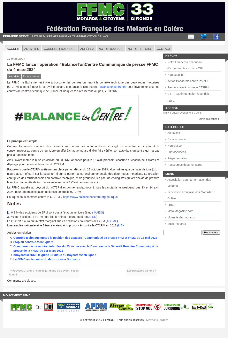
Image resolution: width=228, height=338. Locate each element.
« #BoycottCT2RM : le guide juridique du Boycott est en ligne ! (43, 272)
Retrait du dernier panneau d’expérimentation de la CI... (71, 36)
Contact (164, 48)
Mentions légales (157, 320)
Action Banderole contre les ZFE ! (188, 81)
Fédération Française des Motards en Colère (191, 195)
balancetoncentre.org (113, 86)
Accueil (13, 48)
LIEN (121, 225)
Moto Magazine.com (180, 211)
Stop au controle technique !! (33, 242)
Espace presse (31, 76)
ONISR (91, 216)
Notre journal (111, 48)
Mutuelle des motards (181, 217)
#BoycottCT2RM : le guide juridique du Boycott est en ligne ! (54, 255)
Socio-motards (176, 223)
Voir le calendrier (209, 119)
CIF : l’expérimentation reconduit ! (188, 93)
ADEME (112, 221)
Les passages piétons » (141, 270)
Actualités (13, 76)
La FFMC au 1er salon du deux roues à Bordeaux (46, 259)
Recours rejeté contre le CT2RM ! (188, 87)
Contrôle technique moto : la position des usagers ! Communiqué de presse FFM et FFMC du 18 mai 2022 (85, 237)
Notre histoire (140, 48)
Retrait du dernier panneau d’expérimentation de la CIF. (185, 65)
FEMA (171, 204)
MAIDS (98, 212)
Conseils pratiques (60, 48)
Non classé (174, 145)
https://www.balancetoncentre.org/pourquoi (90, 197)
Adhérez (87, 48)
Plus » (171, 101)
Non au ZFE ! (175, 74)
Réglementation (177, 158)
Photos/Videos (176, 152)
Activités (31, 48)
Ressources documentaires (184, 164)
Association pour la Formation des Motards (189, 182)
